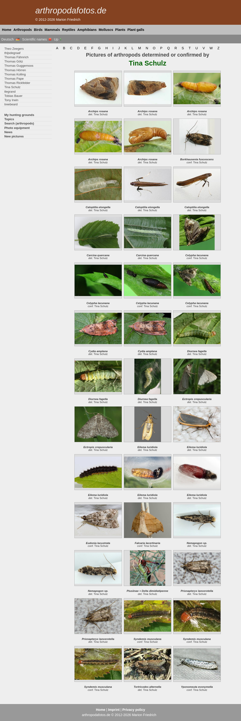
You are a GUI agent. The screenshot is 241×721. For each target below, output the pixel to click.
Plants (120, 30)
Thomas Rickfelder (17, 83)
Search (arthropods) (19, 123)
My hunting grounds (19, 115)
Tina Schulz (12, 87)
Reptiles (68, 30)
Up (58, 39)
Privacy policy (133, 710)
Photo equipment (17, 128)
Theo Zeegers (14, 48)
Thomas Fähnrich (16, 57)
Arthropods (22, 30)
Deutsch (10, 39)
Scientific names (36, 39)
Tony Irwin (11, 100)
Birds (38, 30)
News (8, 132)
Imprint (114, 710)
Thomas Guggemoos (18, 65)
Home (6, 30)
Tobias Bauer (13, 96)
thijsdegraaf (12, 53)
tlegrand (10, 91)
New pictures (14, 136)
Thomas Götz (13, 61)
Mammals (52, 30)
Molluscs (106, 30)
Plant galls (135, 30)
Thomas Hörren (15, 70)
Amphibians (86, 30)
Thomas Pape (14, 78)
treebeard (11, 104)
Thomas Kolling (15, 74)
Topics (9, 119)
